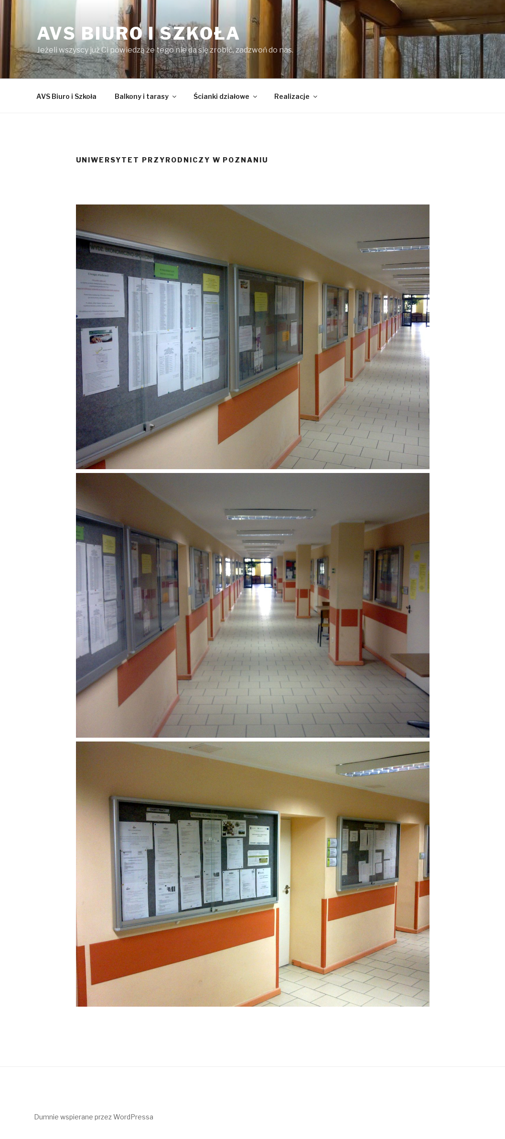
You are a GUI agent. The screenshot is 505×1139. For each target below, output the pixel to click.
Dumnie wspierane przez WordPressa (93, 1117)
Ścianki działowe (225, 96)
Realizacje (296, 96)
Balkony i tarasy (146, 96)
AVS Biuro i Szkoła (139, 33)
